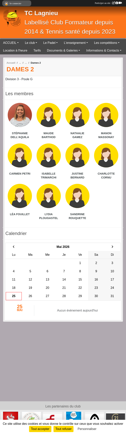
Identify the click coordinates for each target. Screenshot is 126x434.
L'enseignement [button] (74, 42)
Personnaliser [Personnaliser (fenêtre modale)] (87, 429)
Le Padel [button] (49, 42)
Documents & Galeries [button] (62, 50)
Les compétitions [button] (105, 42)
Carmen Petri (19, 173)
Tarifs (37, 50)
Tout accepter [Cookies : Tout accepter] (40, 429)
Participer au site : (108, 3)
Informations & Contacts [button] (102, 50)
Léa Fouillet (20, 214)
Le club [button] (30, 42)
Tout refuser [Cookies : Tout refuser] (63, 429)
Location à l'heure (15, 50)
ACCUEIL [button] (9, 42)
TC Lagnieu (41, 13)
